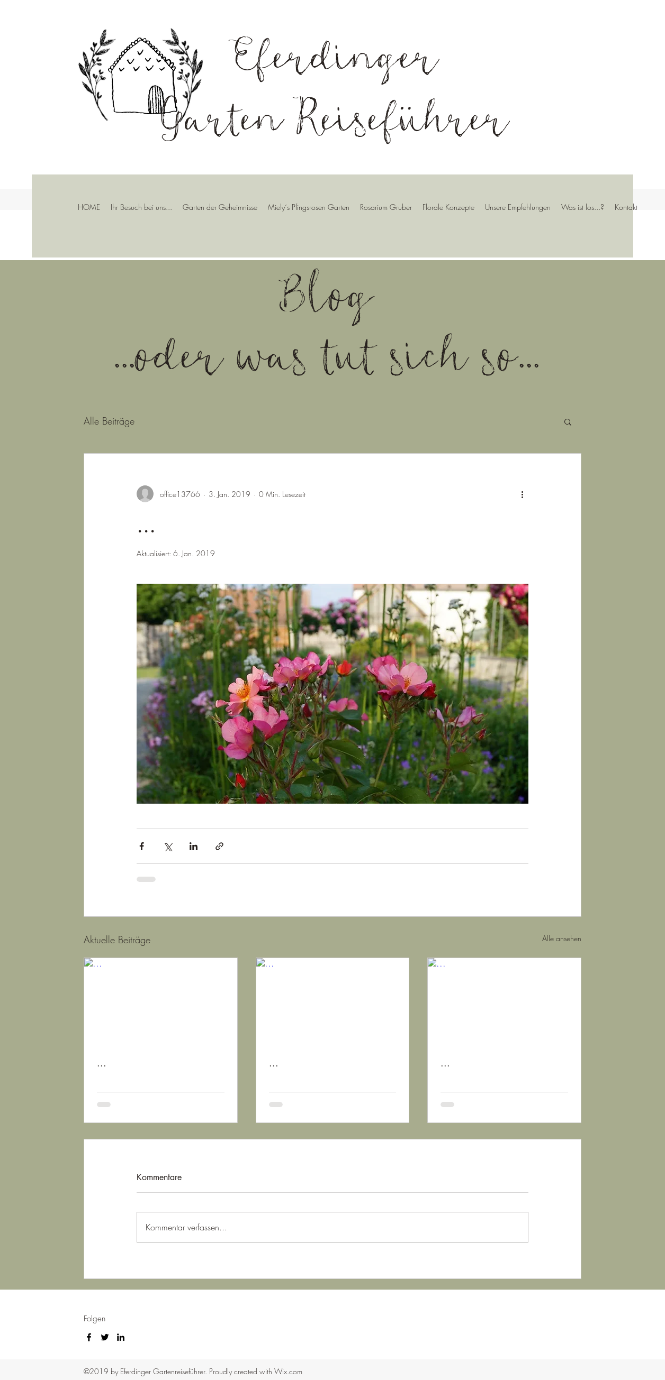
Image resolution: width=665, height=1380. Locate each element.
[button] (568, 421)
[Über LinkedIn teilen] (193, 846)
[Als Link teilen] (219, 846)
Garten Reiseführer (335, 115)
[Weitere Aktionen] (522, 493)
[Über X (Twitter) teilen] (168, 846)
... (101, 1062)
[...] (160, 1001)
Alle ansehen (561, 938)
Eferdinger (334, 54)
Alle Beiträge (109, 421)
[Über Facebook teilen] (142, 846)
